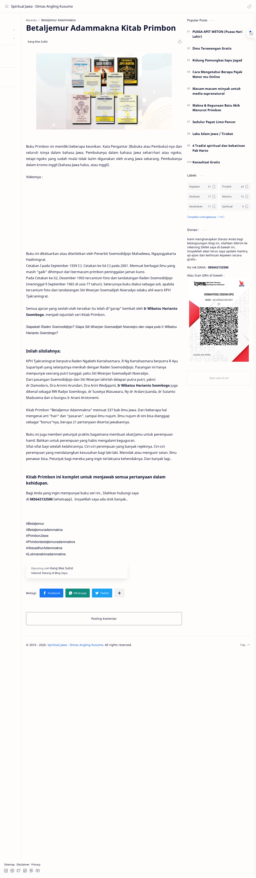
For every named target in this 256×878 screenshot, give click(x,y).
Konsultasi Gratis (206, 163)
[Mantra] (235, 198)
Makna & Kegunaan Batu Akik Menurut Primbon (216, 108)
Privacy (35, 864)
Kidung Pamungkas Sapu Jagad (217, 61)
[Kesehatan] (202, 208)
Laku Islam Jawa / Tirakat (212, 135)
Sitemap (9, 864)
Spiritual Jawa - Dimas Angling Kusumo (30, 6)
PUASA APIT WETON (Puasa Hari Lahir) (217, 35)
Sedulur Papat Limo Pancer (214, 123)
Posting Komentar (118, 668)
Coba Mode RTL (15, 80)
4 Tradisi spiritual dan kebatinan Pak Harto (218, 149)
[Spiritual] (235, 208)
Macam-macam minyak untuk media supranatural (216, 92)
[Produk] (235, 188)
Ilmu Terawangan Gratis (211, 49)
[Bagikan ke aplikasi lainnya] (147, 642)
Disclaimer (23, 864)
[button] (248, 6)
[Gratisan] (202, 198)
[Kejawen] (202, 188)
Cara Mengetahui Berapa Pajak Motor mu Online (217, 75)
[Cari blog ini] (88, 6)
